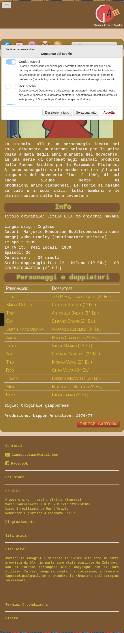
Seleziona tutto (86, 112)
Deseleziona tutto (57, 112)
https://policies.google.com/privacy (69, 99)
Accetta (109, 112)
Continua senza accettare (20, 49)
